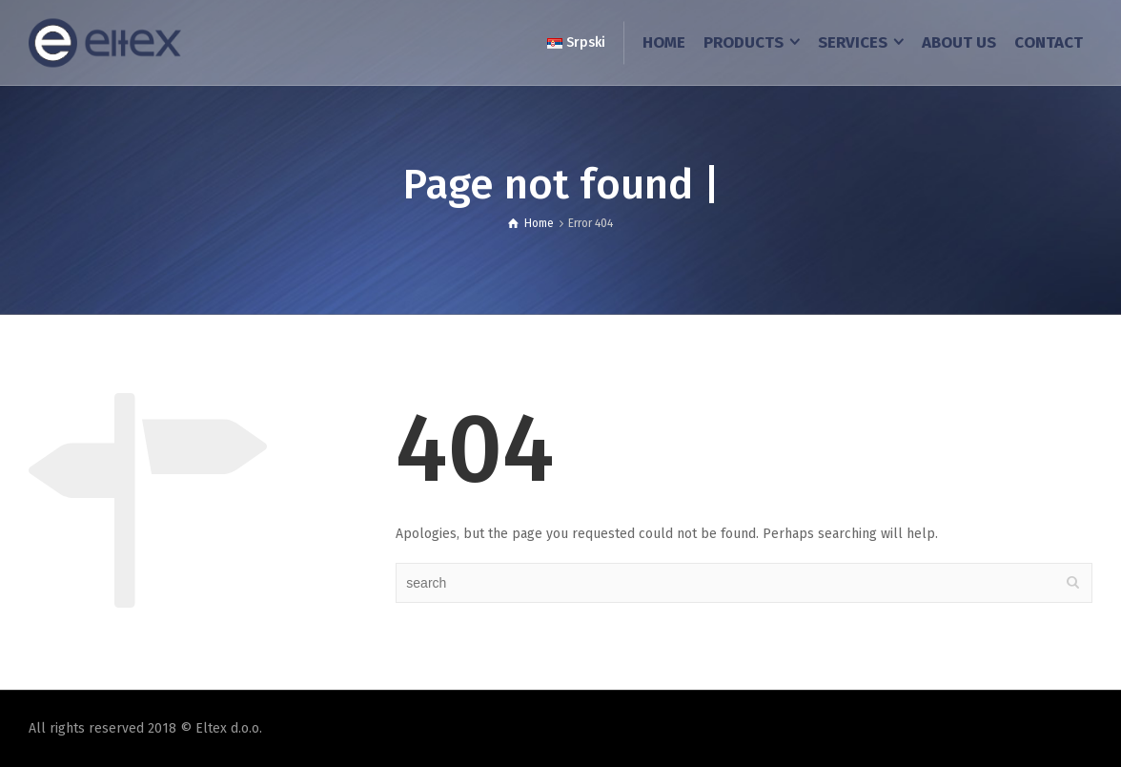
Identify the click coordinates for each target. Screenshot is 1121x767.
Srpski (576, 42)
